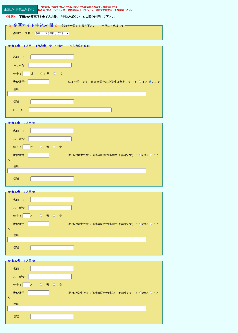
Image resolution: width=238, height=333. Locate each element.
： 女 (59, 73)
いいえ (156, 81)
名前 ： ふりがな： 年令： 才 (43, 65)
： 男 (46, 73)
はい (144, 81)
